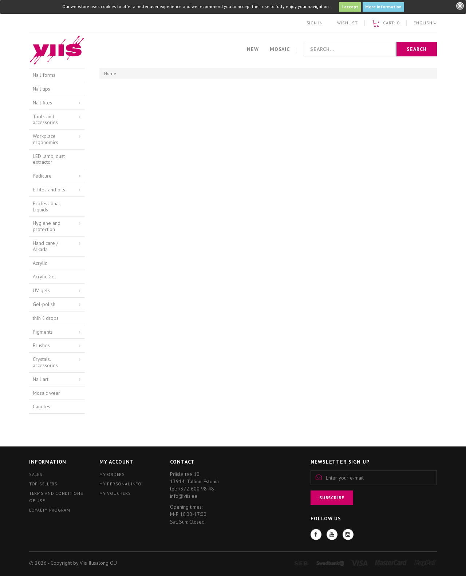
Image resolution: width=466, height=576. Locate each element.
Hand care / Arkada (45, 246)
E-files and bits (49, 189)
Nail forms (44, 75)
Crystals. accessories (45, 362)
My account (116, 461)
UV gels (41, 290)
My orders (112, 474)
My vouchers (115, 493)
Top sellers (43, 483)
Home (110, 73)
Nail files (42, 102)
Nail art (40, 379)
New (253, 49)
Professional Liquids (46, 206)
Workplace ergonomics (45, 139)
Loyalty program (49, 510)
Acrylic (40, 263)
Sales (36, 474)
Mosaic (280, 49)
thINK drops (46, 318)
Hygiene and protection (46, 226)
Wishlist (347, 22)
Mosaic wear (46, 393)
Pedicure (42, 175)
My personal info (120, 483)
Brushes (41, 345)
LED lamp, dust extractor (49, 159)
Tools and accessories (45, 119)
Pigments (43, 332)
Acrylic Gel (44, 276)
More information (383, 6)
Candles (41, 406)
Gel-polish (44, 304)
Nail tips (41, 89)
